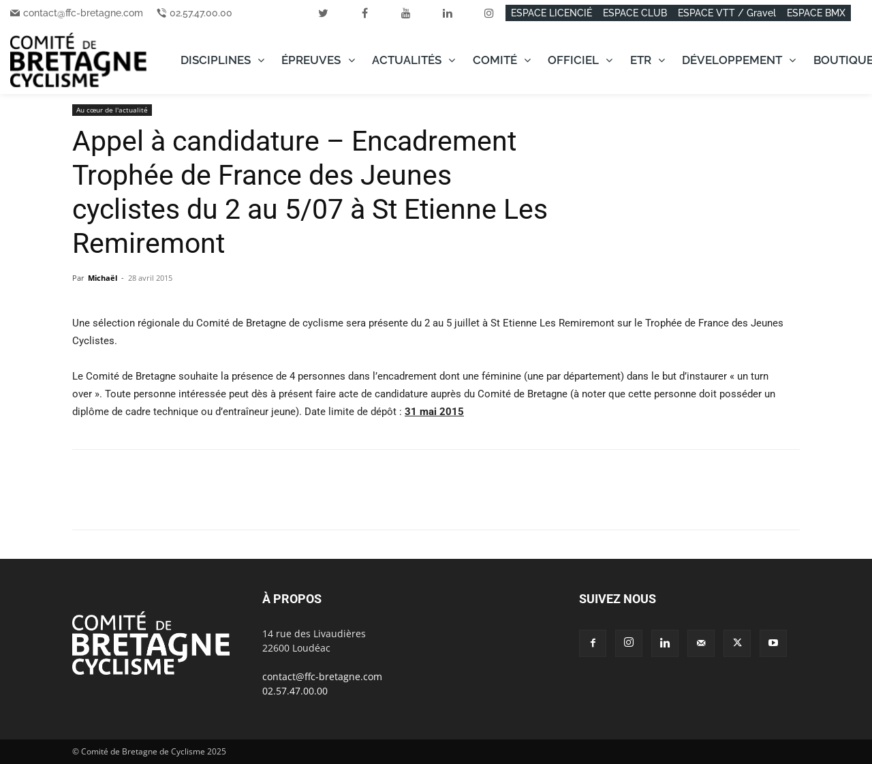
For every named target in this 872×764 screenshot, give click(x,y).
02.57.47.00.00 (201, 12)
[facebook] (364, 13)
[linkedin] (447, 13)
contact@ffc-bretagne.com (83, 12)
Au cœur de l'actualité (112, 109)
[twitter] (322, 13)
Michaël (102, 278)
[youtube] (406, 13)
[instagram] (489, 13)
